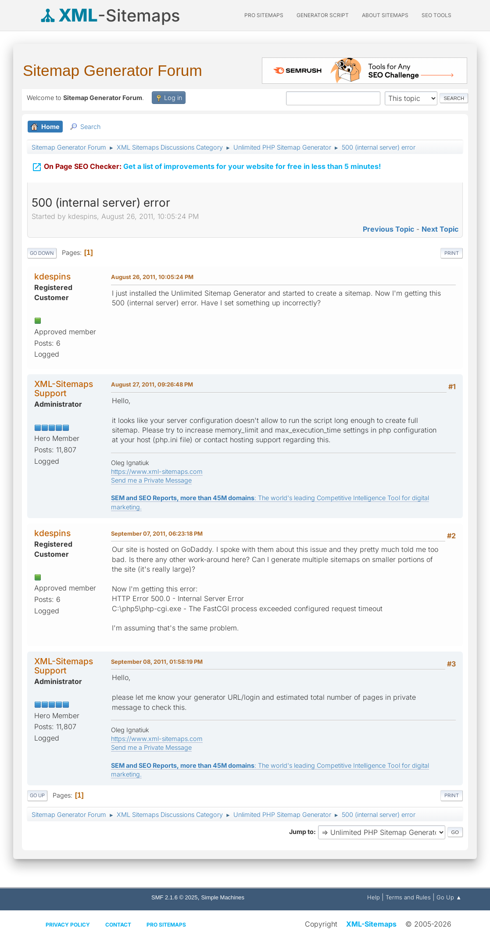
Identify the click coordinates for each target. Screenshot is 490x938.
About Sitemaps (385, 15)
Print (451, 253)
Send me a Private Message (151, 480)
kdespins (52, 276)
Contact (118, 924)
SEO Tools (436, 15)
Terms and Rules (408, 897)
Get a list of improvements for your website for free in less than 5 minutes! (206, 163)
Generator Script (323, 15)
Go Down (42, 253)
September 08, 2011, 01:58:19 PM (157, 661)
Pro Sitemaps (166, 924)
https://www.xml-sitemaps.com (157, 471)
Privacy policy (68, 924)
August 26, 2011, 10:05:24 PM (152, 276)
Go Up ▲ (448, 897)
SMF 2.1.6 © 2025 (174, 897)
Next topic (440, 229)
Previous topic (388, 229)
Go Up (37, 795)
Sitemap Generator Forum (112, 70)
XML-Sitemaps (371, 924)
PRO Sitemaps (263, 15)
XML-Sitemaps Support (63, 388)
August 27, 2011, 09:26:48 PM (152, 384)
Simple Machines (222, 897)
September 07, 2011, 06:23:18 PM (157, 533)
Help (373, 897)
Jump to (301, 831)
